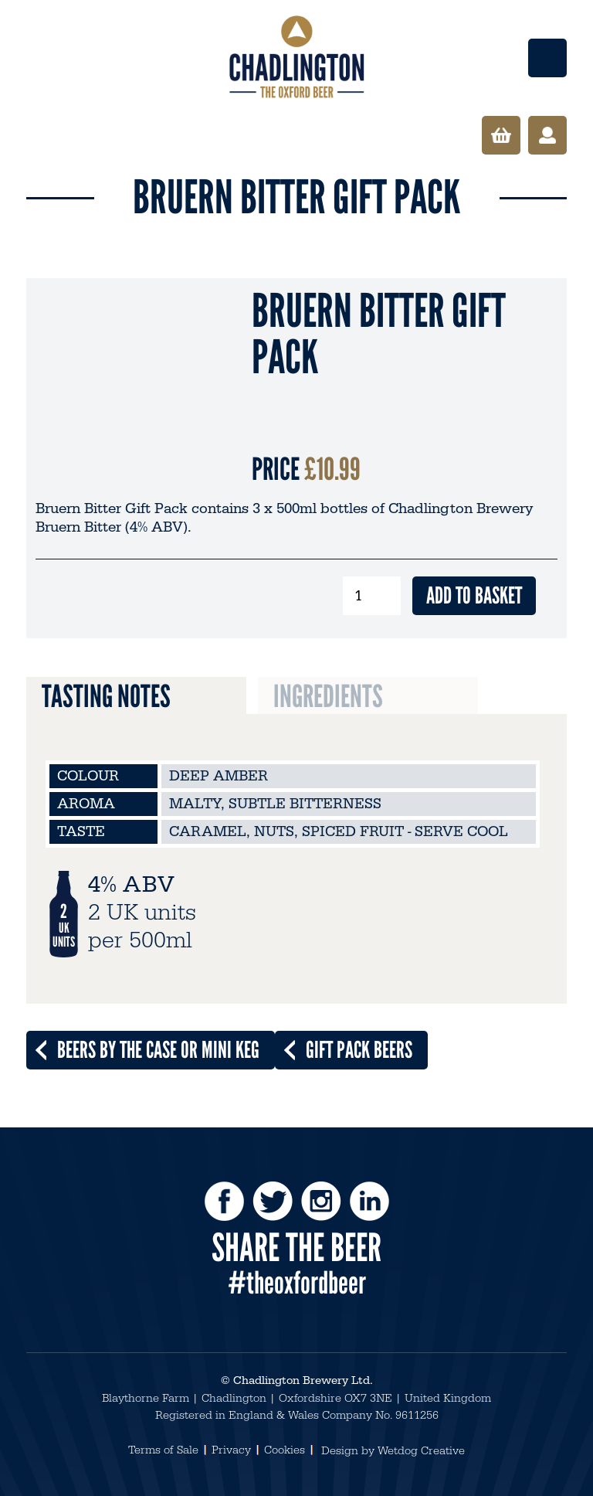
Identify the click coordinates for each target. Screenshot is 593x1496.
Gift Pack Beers (359, 1049)
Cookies (284, 1450)
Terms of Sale (163, 1450)
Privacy (231, 1450)
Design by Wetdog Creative (393, 1450)
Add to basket (474, 595)
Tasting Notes (106, 696)
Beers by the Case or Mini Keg (158, 1049)
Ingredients (328, 696)
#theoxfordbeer (297, 1282)
